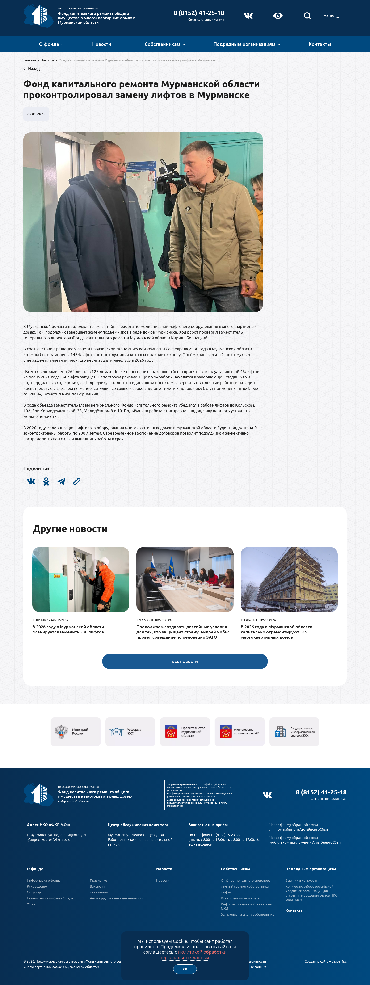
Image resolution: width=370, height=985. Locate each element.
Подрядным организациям (247, 43)
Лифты (226, 891)
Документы (99, 891)
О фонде (51, 43)
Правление (98, 880)
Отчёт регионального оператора (245, 880)
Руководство (37, 886)
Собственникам (165, 43)
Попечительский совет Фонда (50, 897)
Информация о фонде (44, 880)
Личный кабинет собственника (245, 886)
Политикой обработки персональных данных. (193, 954)
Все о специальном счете (240, 897)
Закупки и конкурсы (301, 880)
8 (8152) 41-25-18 (198, 12)
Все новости (185, 662)
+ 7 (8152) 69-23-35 (225, 834)
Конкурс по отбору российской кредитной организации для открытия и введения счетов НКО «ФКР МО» (312, 892)
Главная (29, 60)
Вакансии (97, 886)
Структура (34, 891)
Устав (31, 903)
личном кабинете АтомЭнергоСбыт (298, 829)
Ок (185, 969)
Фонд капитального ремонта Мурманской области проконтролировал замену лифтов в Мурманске (137, 60)
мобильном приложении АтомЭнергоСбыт (305, 842)
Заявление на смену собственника (247, 914)
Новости (104, 43)
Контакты (320, 43)
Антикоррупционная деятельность (116, 897)
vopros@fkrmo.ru (55, 839)
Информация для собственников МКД (246, 905)
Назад (34, 68)
